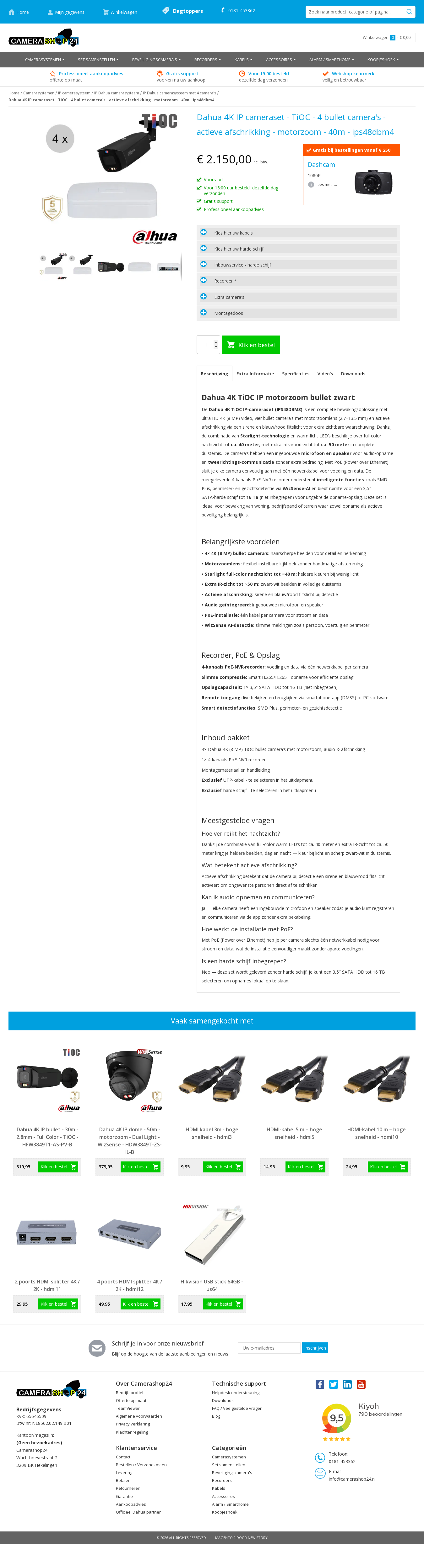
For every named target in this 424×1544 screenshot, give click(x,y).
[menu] (212, 59)
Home (22, 12)
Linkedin (347, 1384)
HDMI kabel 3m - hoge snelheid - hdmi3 (212, 1133)
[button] (82, 267)
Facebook (319, 1384)
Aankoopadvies (131, 1504)
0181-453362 (241, 10)
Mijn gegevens (69, 12)
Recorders (222, 1480)
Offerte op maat (131, 1400)
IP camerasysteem (74, 93)
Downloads (353, 374)
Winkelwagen (124, 12)
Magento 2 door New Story (241, 1537)
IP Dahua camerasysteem (116, 93)
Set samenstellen (228, 1464)
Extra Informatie (255, 374)
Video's (325, 374)
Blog (216, 1416)
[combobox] (361, 12)
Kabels (218, 1488)
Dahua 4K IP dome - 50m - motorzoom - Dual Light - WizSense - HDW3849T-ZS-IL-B (130, 1140)
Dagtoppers (188, 11)
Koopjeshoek (224, 1512)
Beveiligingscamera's (232, 1472)
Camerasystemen (38, 93)
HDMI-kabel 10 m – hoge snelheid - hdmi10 (376, 1133)
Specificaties (295, 374)
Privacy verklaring (133, 1424)
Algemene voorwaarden (139, 1416)
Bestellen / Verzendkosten (141, 1464)
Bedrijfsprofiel (129, 1392)
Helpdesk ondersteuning (235, 1392)
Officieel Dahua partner (138, 1512)
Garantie (124, 1496)
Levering (124, 1472)
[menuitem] (45, 59)
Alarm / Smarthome (230, 1504)
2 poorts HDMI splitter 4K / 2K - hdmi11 (47, 1285)
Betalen (123, 1480)
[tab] (298, 232)
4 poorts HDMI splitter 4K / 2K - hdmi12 (129, 1285)
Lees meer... (326, 184)
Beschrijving (214, 374)
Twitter (333, 1384)
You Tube (362, 1384)
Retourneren (128, 1488)
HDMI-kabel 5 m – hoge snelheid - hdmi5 (294, 1133)
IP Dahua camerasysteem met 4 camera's (179, 93)
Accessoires (223, 1496)
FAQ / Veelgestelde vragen (237, 1408)
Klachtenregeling (132, 1432)
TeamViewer (128, 1408)
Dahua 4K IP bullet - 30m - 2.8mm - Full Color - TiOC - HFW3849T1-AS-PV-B (47, 1137)
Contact (123, 1457)
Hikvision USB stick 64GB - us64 (212, 1285)
